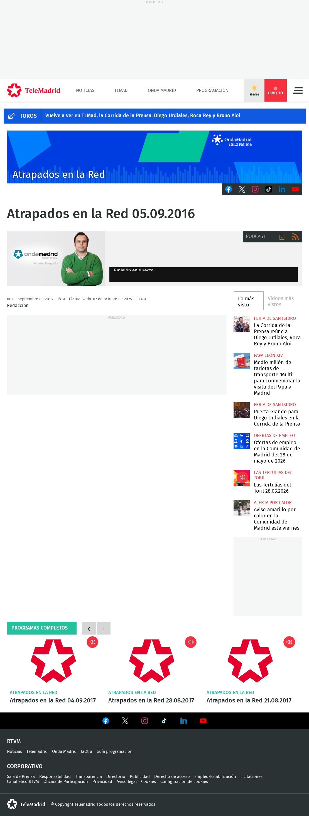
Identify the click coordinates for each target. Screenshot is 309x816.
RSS (295, 236)
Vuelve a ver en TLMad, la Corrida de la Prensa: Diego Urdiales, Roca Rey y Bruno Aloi (142, 115)
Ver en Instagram (144, 720)
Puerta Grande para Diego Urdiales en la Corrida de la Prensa (242, 410)
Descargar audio (282, 236)
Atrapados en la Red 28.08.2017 (152, 661)
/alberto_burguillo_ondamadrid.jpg (56, 258)
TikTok (268, 189)
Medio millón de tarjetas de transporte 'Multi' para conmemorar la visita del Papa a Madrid (242, 361)
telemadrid (26, 804)
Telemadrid (37, 751)
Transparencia (88, 777)
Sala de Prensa (21, 777)
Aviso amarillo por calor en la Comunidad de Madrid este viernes (242, 508)
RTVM (14, 741)
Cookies (148, 782)
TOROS (28, 116)
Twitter (242, 189)
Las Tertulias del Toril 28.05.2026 (242, 478)
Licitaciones (252, 777)
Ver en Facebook (105, 721)
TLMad (120, 90)
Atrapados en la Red (33, 692)
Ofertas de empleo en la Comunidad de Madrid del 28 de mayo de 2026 (242, 441)
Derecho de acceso (172, 777)
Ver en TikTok (164, 721)
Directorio (115, 777)
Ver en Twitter (125, 721)
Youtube (295, 189)
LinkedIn (282, 189)
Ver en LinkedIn (183, 720)
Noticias (85, 90)
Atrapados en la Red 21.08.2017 (250, 661)
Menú (298, 90)
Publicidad (140, 777)
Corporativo (25, 766)
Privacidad (102, 782)
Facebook (228, 189)
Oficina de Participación (65, 782)
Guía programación (115, 751)
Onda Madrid (162, 90)
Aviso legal (127, 782)
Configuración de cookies (184, 782)
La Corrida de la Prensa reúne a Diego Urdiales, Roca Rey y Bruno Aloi (242, 324)
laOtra (86, 751)
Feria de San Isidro (275, 318)
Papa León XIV (268, 355)
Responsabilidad (55, 777)
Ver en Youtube (203, 720)
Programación (212, 90)
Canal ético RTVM (23, 782)
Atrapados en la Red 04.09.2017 (53, 661)
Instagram (255, 189)
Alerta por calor (273, 502)
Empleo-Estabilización (215, 777)
